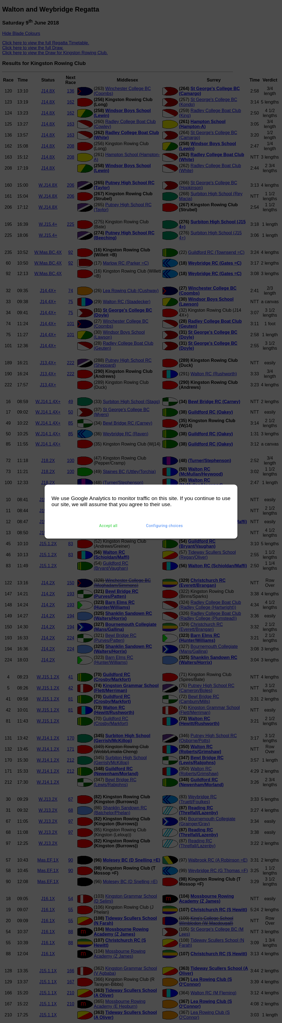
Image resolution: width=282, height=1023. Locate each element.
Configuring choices (164, 525)
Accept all (108, 525)
